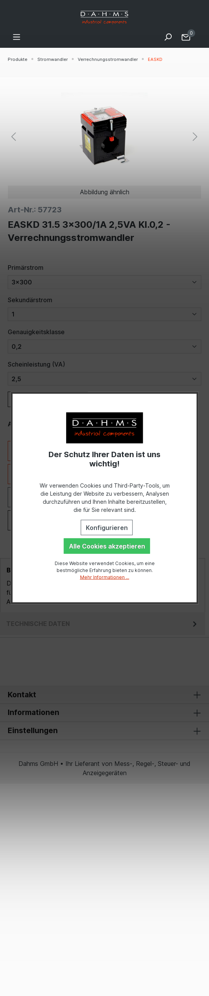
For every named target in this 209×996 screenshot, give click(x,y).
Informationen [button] (104, 712)
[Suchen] (168, 36)
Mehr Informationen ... (104, 577)
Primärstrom (25, 267)
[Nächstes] (195, 135)
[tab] (102, 623)
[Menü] (16, 36)
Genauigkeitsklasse (36, 332)
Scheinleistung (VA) (36, 364)
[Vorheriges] (13, 135)
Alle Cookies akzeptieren (107, 546)
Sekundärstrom (30, 300)
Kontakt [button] (104, 695)
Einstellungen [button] (104, 731)
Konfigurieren (107, 527)
